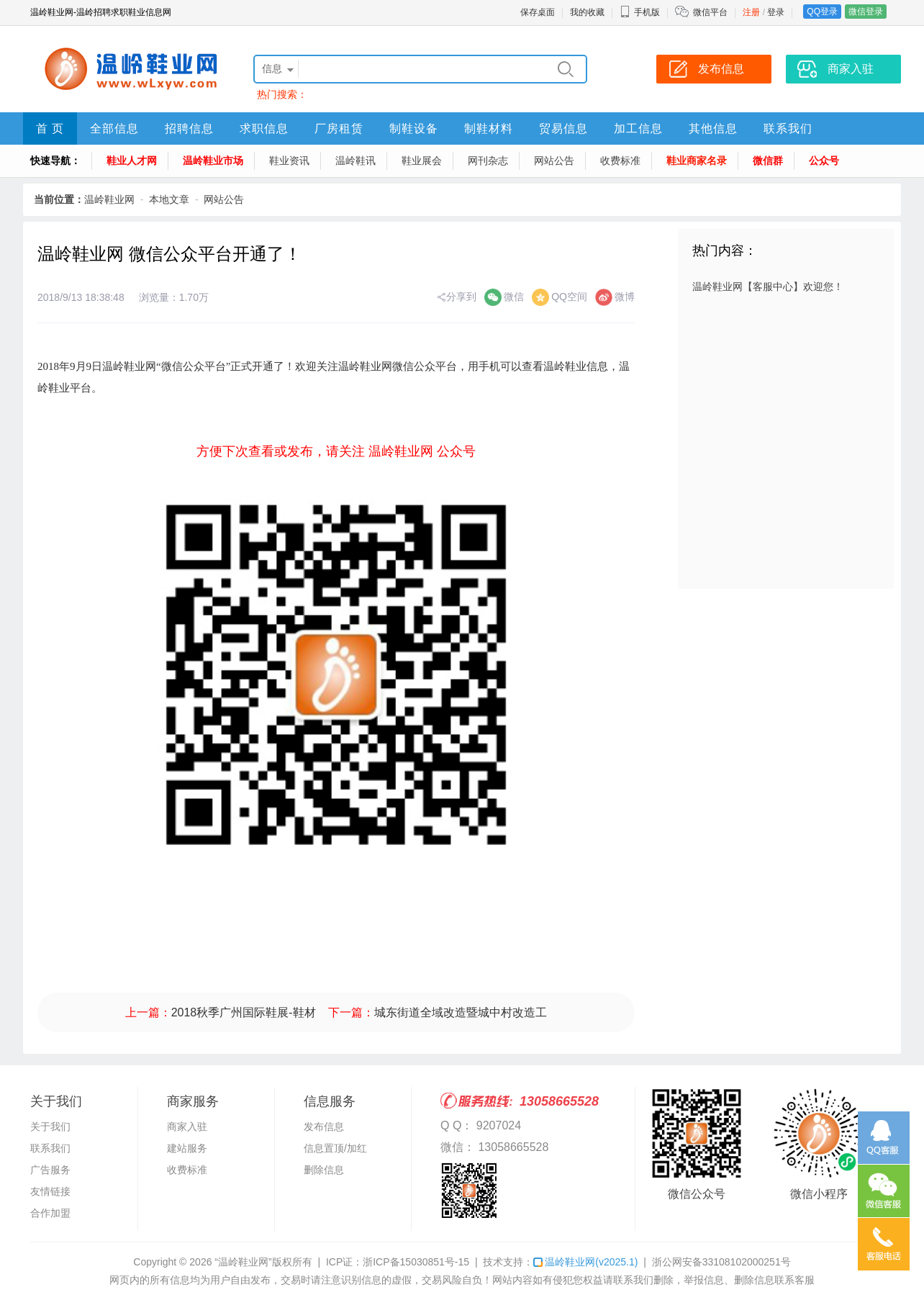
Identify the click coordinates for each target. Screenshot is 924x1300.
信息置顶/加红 (335, 1148)
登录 (775, 12)
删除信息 (324, 1169)
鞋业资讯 (289, 160)
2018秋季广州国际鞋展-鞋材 (243, 1012)
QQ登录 (822, 11)
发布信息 (324, 1126)
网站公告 (554, 160)
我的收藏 (587, 12)
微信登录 (865, 11)
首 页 (50, 128)
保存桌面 (537, 12)
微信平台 (710, 12)
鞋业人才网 (132, 160)
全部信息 (114, 128)
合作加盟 (50, 1213)
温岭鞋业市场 (213, 160)
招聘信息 (189, 128)
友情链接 (50, 1191)
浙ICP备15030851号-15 (416, 1262)
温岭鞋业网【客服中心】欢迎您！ (767, 286)
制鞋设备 (413, 128)
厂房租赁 (338, 128)
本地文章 (169, 199)
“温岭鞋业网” (242, 1262)
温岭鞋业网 (109, 199)
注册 (751, 12)
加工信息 (638, 128)
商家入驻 (187, 1126)
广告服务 (50, 1169)
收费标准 (620, 160)
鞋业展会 (422, 160)
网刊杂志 (488, 160)
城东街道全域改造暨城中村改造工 (460, 1012)
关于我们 (50, 1126)
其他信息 (713, 128)
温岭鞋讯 (355, 160)
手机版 (640, 12)
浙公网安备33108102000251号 (721, 1262)
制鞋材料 (488, 128)
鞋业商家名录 (696, 160)
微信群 (768, 160)
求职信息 (264, 128)
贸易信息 (563, 128)
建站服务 (187, 1148)
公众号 (824, 160)
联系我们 (788, 128)
